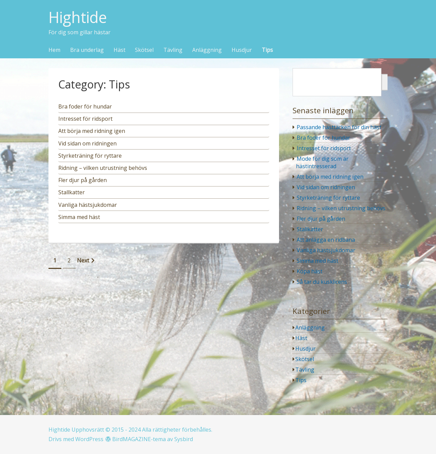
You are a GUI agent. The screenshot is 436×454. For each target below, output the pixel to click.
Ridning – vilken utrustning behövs (341, 208)
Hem (54, 50)
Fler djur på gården (321, 218)
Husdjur (242, 50)
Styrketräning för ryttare (328, 197)
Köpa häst (309, 271)
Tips (267, 50)
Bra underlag (87, 50)
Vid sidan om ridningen (326, 187)
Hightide (77, 17)
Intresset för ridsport (324, 148)
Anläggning (207, 50)
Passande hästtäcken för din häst (339, 127)
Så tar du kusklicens (322, 281)
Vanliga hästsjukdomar (326, 250)
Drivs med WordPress (75, 439)
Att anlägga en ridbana (326, 239)
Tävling (172, 50)
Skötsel (144, 50)
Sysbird (183, 439)
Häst (119, 50)
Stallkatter (310, 229)
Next (83, 260)
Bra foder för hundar (323, 137)
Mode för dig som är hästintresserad (322, 162)
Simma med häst (317, 260)
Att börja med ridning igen (330, 176)
